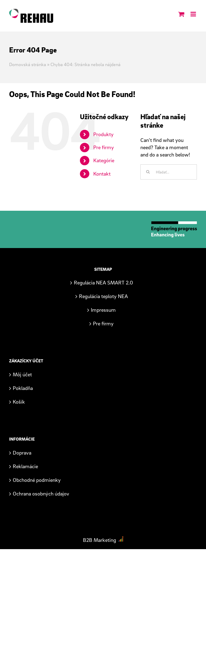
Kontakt (102, 173)
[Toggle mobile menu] (194, 12)
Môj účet (22, 374)
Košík (19, 401)
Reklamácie (25, 466)
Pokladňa (23, 388)
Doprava (22, 452)
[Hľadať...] (168, 172)
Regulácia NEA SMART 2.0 (103, 282)
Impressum (103, 310)
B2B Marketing (99, 540)
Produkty (103, 134)
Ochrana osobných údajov (41, 493)
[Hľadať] (148, 172)
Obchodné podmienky (37, 480)
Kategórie (103, 160)
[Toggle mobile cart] (181, 12)
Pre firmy (103, 147)
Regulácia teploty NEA (103, 296)
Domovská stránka (27, 64)
